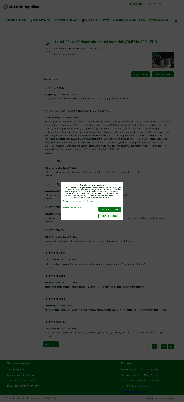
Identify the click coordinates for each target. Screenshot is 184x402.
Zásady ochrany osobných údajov (78, 201)
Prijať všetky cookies (109, 209)
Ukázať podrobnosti (72, 208)
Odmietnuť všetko (109, 215)
